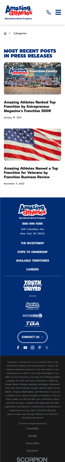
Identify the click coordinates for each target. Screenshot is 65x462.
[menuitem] (32, 428)
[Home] (18, 12)
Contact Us (32, 337)
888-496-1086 (32, 224)
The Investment (32, 243)
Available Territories (32, 261)
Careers (32, 269)
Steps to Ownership (32, 252)
